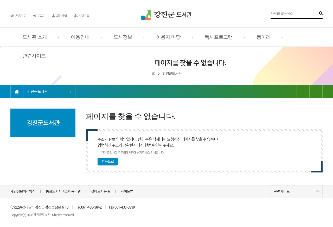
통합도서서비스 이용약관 (63, 191)
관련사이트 (34, 56)
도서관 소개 (34, 37)
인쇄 (316, 91)
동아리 (264, 37)
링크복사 (303, 91)
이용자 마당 (168, 37)
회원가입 (59, 16)
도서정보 (122, 37)
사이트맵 (81, 16)
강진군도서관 (37, 91)
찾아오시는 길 (100, 191)
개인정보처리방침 (22, 191)
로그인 (39, 16)
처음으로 (18, 16)
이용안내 (80, 37)
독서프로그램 (218, 37)
